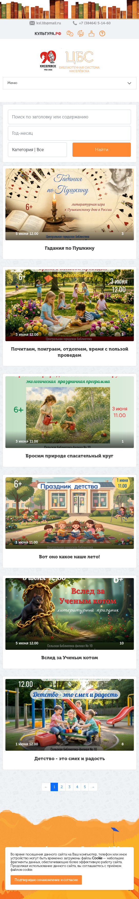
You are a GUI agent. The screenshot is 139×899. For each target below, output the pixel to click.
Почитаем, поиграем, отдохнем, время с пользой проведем (69, 352)
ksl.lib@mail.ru (48, 23)
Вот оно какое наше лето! (69, 557)
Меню (12, 83)
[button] (37, 149)
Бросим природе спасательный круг (69, 456)
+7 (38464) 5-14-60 (95, 23)
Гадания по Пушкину (69, 248)
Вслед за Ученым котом (69, 658)
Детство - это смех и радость (69, 758)
